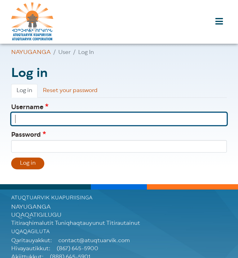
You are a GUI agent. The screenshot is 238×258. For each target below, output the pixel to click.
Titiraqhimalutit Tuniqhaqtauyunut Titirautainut (75, 224)
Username (27, 108)
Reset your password (70, 91)
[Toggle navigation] (219, 22)
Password (26, 135)
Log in (24, 91)
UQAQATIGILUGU (36, 215)
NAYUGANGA (31, 52)
